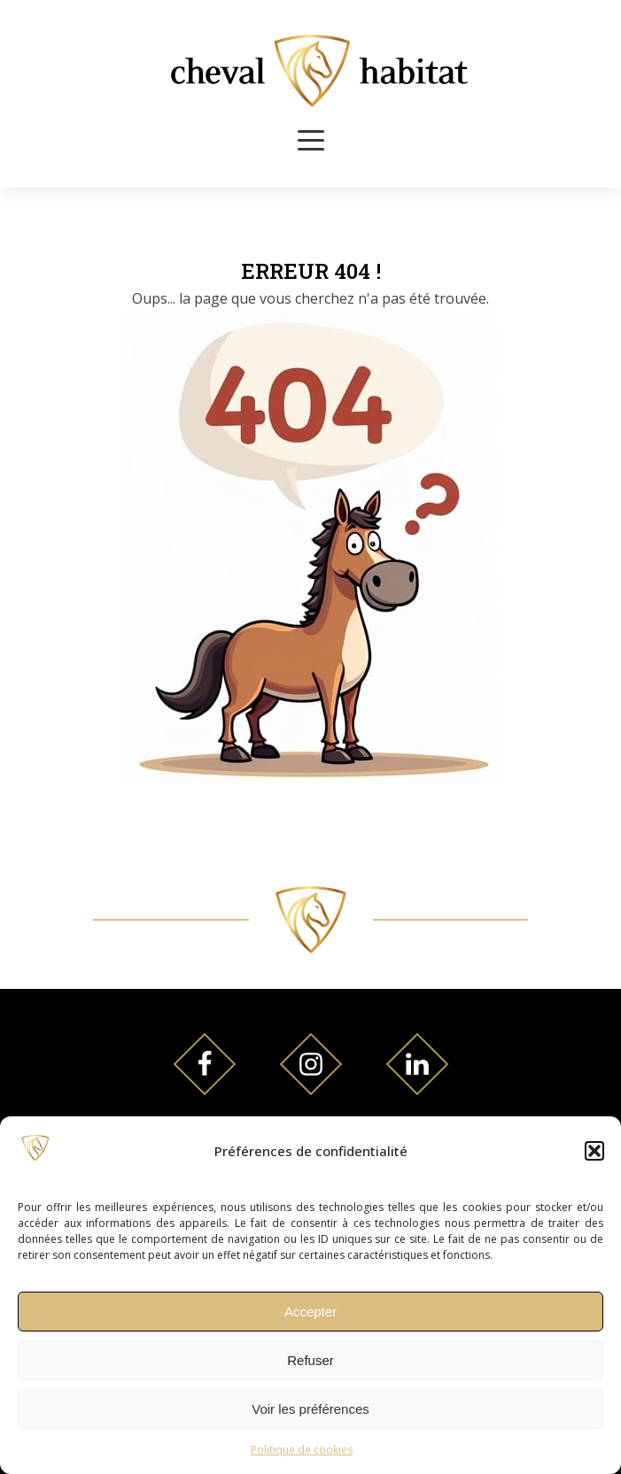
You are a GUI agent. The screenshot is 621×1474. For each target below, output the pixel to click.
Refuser (310, 1360)
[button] (594, 1151)
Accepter (310, 1311)
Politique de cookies (302, 1449)
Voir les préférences (310, 1408)
